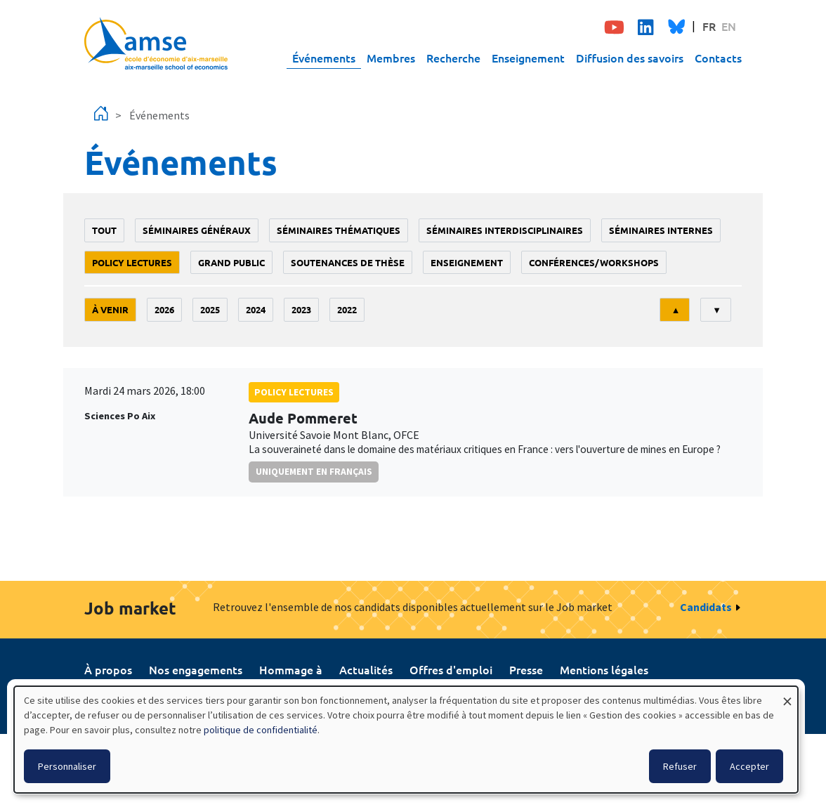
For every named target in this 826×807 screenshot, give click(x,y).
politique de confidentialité (260, 729)
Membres (391, 57)
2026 (164, 309)
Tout (104, 230)
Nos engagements (195, 669)
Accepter (749, 766)
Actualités (366, 669)
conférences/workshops (594, 262)
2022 (347, 309)
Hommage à (290, 669)
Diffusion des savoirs (629, 57)
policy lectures (132, 262)
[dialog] (406, 739)
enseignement (467, 262)
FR (709, 26)
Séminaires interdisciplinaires (504, 230)
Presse (526, 669)
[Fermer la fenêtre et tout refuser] (787, 695)
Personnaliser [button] (67, 766)
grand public (231, 262)
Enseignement (528, 57)
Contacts (718, 57)
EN (728, 26)
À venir (110, 309)
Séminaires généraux (197, 230)
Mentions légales (604, 669)
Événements (323, 57)
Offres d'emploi (450, 669)
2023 (301, 309)
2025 (210, 309)
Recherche (453, 57)
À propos (108, 669)
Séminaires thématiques (338, 230)
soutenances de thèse (348, 262)
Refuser (680, 766)
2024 (256, 309)
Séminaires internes (661, 230)
